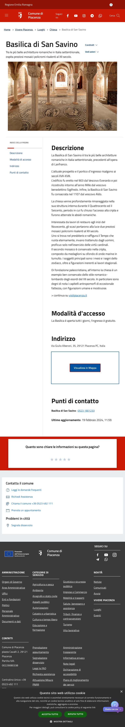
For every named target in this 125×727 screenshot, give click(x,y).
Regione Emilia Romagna (18, 4)
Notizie (98, 582)
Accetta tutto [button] (50, 714)
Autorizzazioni (40, 608)
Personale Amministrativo (10, 613)
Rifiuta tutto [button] (75, 714)
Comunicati (100, 588)
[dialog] (62, 707)
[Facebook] (66, 15)
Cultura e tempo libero (45, 619)
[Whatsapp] (99, 15)
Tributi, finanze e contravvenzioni (72, 616)
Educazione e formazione (40, 627)
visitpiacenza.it (78, 295)
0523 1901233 (86, 411)
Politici (5, 605)
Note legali (69, 664)
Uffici (5, 593)
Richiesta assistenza (44, 674)
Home (7, 29)
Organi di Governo (12, 582)
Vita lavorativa (71, 630)
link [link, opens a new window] (94, 707)
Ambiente (38, 590)
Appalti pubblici (41, 602)
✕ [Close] (120, 709)
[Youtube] (74, 15)
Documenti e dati (11, 621)
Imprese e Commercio (75, 592)
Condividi (91, 45)
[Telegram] (91, 15)
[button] (62, 721)
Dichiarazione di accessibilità (72, 672)
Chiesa (53, 29)
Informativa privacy (74, 658)
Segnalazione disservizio (40, 660)
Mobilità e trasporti (73, 598)
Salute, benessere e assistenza (74, 606)
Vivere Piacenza (24, 29)
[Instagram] (82, 15)
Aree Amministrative (13, 588)
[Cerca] (118, 16)
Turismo (67, 624)
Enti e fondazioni (11, 599)
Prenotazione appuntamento (41, 650)
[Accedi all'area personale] (111, 4)
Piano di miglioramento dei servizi (76, 682)
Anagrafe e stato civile (45, 596)
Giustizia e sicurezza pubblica (74, 584)
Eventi (97, 615)
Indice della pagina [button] (19, 142)
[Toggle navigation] (6, 15)
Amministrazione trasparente (72, 650)
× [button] (121, 691)
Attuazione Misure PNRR (43, 682)
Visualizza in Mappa (85, 368)
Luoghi (41, 29)
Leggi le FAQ (39, 668)
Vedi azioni (92, 52)
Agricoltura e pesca (43, 584)
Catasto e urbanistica (44, 614)
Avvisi (97, 593)
